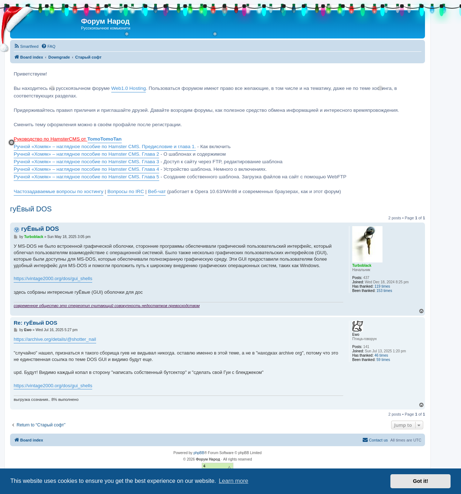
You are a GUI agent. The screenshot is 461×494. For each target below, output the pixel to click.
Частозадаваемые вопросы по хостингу (58, 191)
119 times (382, 286)
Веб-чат (157, 191)
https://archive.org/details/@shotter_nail (55, 339)
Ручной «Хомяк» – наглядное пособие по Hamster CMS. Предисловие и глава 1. (105, 146)
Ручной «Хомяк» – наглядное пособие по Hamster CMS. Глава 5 (86, 176)
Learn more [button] (233, 481)
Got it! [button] (420, 481)
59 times (383, 360)
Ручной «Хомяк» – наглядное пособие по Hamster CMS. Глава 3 (86, 161)
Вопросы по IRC (125, 191)
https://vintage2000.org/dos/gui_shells (53, 278)
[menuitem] (26, 46)
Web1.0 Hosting (128, 88)
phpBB (198, 453)
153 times (384, 291)
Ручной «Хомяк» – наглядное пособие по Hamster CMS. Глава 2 (86, 154)
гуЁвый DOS (31, 209)
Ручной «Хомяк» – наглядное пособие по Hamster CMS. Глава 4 (86, 169)
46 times (381, 355)
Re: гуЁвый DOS (35, 323)
